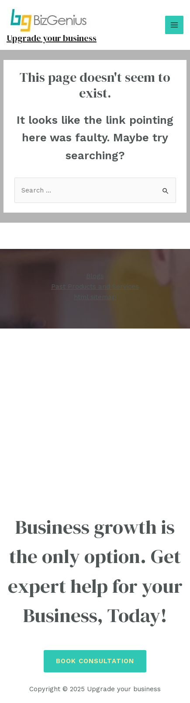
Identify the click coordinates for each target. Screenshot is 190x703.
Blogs (95, 276)
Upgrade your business (52, 38)
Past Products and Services (95, 286)
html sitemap (95, 297)
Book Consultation (95, 661)
